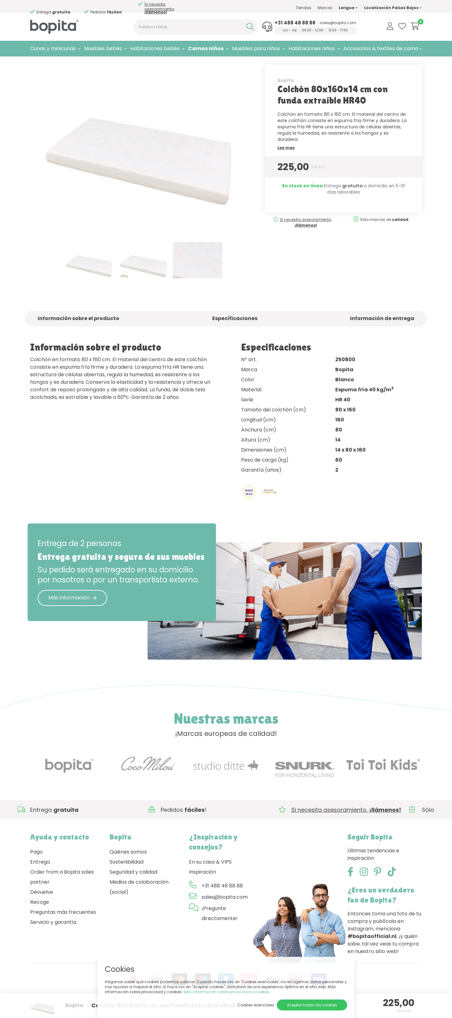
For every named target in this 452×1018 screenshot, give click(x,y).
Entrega (40, 874)
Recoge (39, 915)
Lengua (348, 7)
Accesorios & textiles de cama (380, 48)
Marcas (325, 7)
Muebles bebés (103, 48)
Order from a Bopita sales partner (62, 889)
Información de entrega (382, 331)
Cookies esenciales (255, 1005)
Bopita (285, 93)
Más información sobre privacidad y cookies (227, 991)
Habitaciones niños (311, 48)
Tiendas (303, 7)
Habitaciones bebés (155, 48)
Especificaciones (234, 331)
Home (36, 64)
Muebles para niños (256, 48)
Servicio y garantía (53, 935)
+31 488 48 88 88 (295, 22)
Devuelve (41, 904)
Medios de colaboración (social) (139, 899)
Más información (72, 610)
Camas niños (205, 48)
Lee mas (286, 160)
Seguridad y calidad (133, 884)
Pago (36, 864)
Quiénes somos (128, 864)
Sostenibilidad (126, 874)
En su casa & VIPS (210, 874)
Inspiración (202, 884)
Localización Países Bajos (393, 7)
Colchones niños (99, 64)
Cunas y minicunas (53, 48)
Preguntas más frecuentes (63, 925)
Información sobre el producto (78, 331)
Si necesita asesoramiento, (57, 8)
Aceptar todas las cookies (312, 1005)
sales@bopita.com (338, 22)
